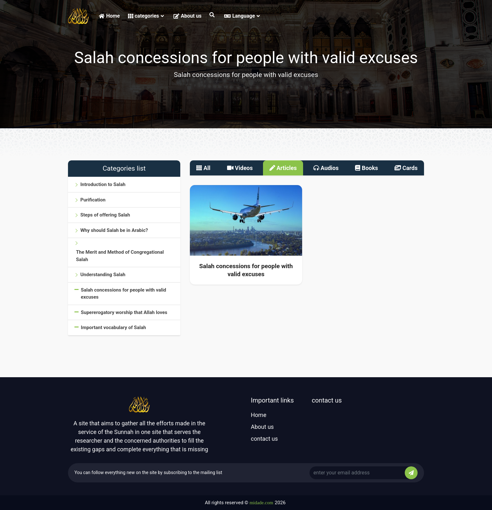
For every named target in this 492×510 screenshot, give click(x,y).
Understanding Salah (102, 274)
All (203, 168)
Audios (326, 168)
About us (187, 16)
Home (109, 16)
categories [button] (146, 16)
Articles (283, 168)
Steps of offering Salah (105, 215)
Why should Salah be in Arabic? (114, 230)
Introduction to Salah (102, 184)
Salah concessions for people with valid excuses (123, 293)
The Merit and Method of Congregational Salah (120, 255)
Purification (92, 200)
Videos (240, 168)
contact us (264, 438)
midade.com (261, 502)
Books (366, 168)
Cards (406, 168)
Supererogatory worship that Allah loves (124, 312)
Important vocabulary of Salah (113, 327)
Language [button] (242, 16)
